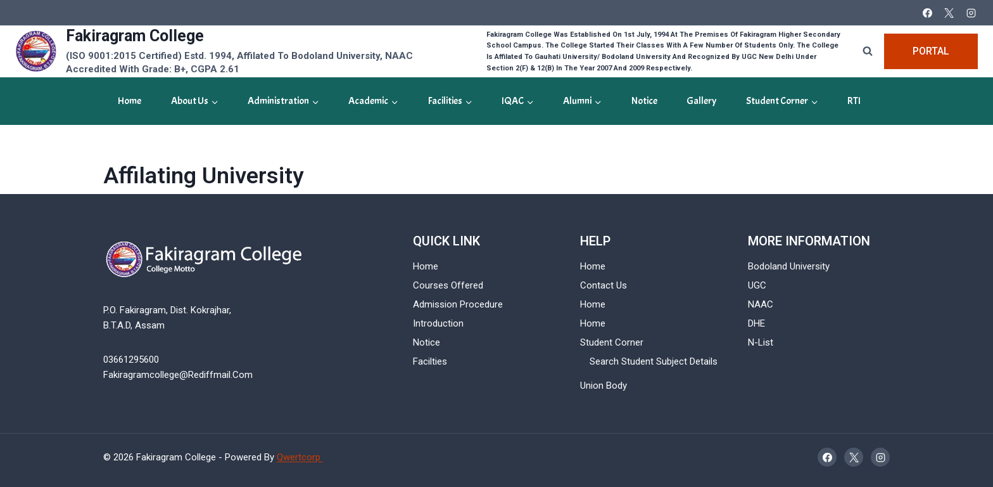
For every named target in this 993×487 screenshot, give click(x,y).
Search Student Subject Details (654, 361)
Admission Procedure (458, 304)
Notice (644, 100)
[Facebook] (927, 12)
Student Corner (611, 342)
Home (129, 100)
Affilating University (203, 176)
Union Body (603, 385)
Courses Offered (448, 285)
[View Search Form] (867, 51)
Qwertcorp (300, 457)
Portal (931, 51)
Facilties (430, 361)
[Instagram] (970, 12)
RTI (854, 100)
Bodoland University (789, 266)
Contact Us (603, 285)
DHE (756, 323)
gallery (701, 100)
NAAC (760, 304)
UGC (757, 285)
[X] (949, 12)
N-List (760, 342)
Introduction (438, 323)
